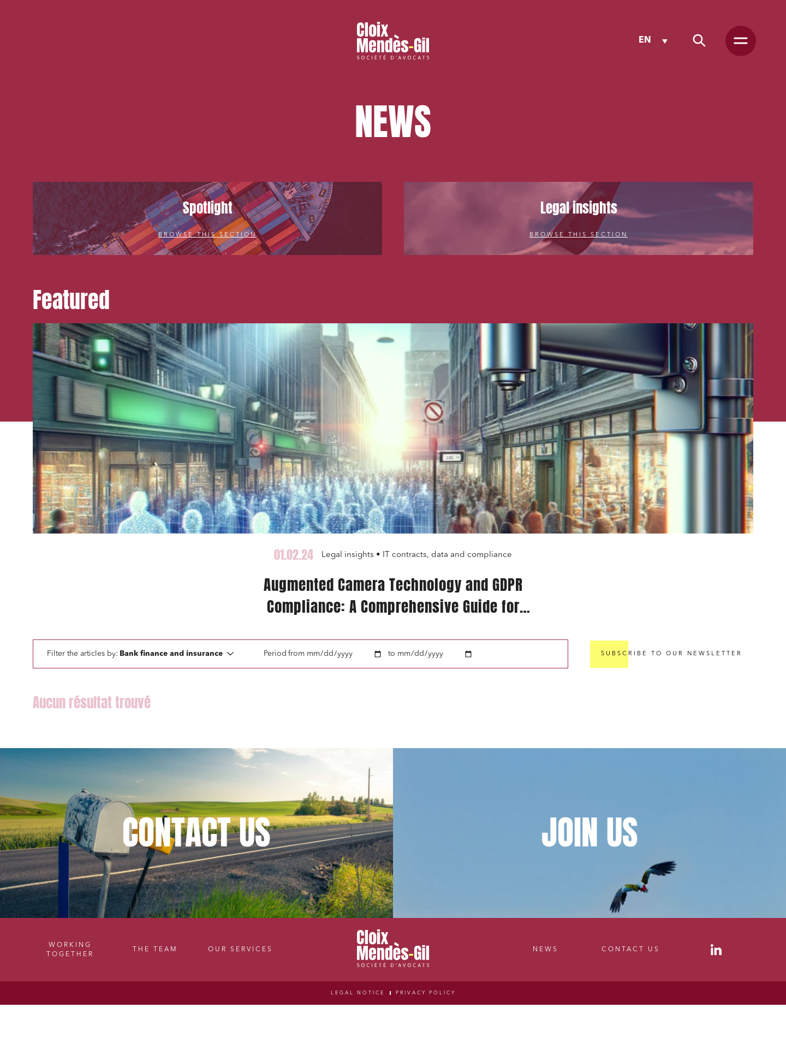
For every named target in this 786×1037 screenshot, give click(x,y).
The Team (155, 949)
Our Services (240, 949)
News (545, 949)
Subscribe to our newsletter (671, 654)
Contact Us (631, 949)
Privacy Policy (426, 993)
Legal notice (358, 993)
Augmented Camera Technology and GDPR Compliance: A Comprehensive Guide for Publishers (393, 596)
